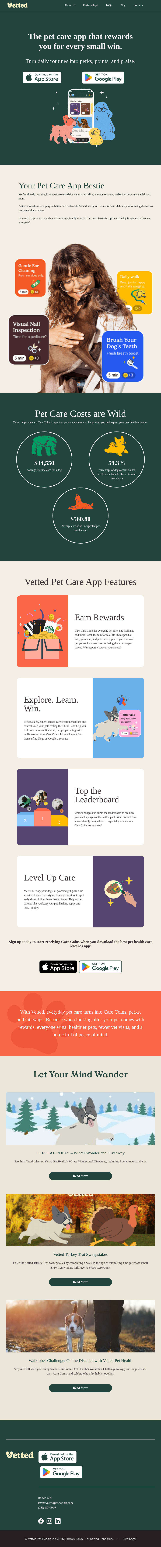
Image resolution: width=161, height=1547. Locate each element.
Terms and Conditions (99, 1539)
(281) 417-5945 (47, 1507)
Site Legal (130, 1539)
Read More (80, 1176)
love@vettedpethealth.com (55, 1502)
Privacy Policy (74, 1539)
